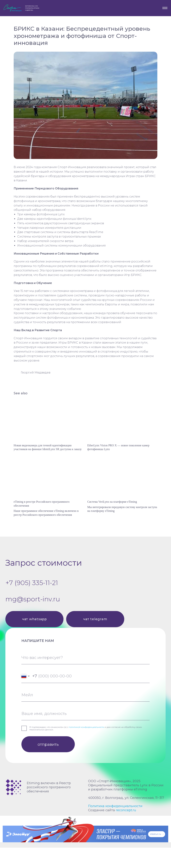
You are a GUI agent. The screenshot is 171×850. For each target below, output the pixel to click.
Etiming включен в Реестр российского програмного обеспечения (49, 789)
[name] (85, 716)
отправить (48, 746)
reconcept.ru (126, 812)
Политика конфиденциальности (115, 808)
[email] (85, 697)
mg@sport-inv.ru (32, 601)
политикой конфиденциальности (86, 729)
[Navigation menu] (164, 8)
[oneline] (85, 660)
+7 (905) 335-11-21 (31, 585)
